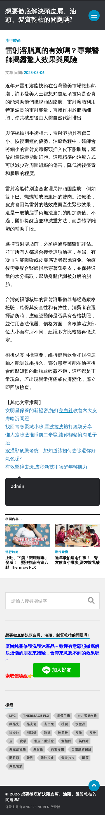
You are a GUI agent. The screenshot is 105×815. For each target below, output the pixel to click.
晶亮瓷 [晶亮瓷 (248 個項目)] (32, 724)
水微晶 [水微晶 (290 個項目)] (80, 724)
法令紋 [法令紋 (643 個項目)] (14, 732)
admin (17, 486)
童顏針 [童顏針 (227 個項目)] (66, 741)
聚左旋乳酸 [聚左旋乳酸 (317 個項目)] (17, 749)
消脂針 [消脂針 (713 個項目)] (32, 732)
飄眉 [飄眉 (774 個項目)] (85, 757)
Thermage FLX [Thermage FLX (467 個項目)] (36, 715)
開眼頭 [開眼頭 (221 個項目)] (14, 757)
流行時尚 (13, 40)
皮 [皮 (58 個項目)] (11, 741)
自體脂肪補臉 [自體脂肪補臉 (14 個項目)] (81, 749)
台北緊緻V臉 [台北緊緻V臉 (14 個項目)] (87, 715)
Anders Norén (36, 807)
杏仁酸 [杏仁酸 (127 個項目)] (49, 724)
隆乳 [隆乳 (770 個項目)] (30, 757)
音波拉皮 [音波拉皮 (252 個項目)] (68, 757)
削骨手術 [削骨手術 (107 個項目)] (63, 715)
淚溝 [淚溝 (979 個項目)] (47, 732)
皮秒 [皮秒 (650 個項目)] (23, 741)
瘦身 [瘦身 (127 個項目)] (92, 732)
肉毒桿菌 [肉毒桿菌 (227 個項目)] (57, 749)
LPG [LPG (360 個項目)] (12, 715)
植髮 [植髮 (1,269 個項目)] (64, 724)
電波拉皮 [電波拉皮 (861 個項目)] (47, 757)
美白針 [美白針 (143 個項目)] (84, 741)
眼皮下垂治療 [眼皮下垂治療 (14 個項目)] (44, 741)
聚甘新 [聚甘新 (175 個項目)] (38, 749)
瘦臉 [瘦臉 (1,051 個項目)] (78, 732)
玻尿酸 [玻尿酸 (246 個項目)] (63, 732)
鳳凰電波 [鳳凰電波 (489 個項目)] (16, 766)
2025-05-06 (34, 72)
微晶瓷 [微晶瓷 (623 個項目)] (14, 724)
